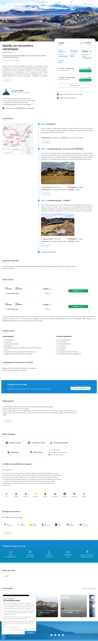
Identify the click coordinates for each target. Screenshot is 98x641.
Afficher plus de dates (75, 85)
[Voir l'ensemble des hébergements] (76, 52)
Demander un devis (80, 388)
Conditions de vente (12, 634)
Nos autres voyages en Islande (89, 588)
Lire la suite (7, 80)
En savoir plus (7, 532)
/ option (85, 70)
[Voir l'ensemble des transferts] (73, 56)
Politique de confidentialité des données (16, 636)
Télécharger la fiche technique (66, 98)
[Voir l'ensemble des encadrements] (90, 58)
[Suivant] (93, 606)
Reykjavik (6, 576)
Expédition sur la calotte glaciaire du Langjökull (76, 610)
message (31, 108)
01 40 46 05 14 (90, 3)
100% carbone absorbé (58, 3)
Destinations (11, 3)
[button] (3, 638)
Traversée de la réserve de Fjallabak (44, 610)
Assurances (19, 634)
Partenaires (24, 634)
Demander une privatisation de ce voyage (71, 94)
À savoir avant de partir (56, 454)
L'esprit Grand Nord (40, 3)
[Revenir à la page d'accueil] (3, 3)
